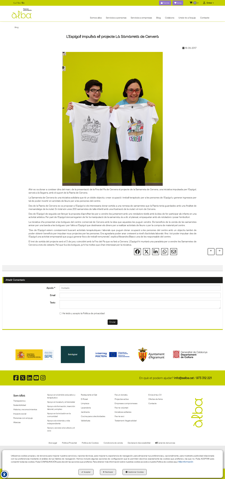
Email (52, 295)
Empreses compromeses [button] (126, 403)
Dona (177, 3)
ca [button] (14, 3)
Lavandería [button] (86, 408)
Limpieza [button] (85, 403)
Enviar (112, 322)
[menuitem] (18, 3)
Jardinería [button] (85, 412)
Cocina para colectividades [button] (93, 416)
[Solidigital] (73, 354)
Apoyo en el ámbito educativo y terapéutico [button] (61, 396)
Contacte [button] (152, 403)
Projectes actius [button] (122, 399)
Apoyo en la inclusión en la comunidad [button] (59, 414)
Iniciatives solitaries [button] (123, 412)
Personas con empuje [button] (23, 418)
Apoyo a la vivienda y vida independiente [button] (58, 422)
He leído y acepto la (82, 313)
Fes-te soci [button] (119, 416)
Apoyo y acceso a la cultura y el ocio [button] (61, 429)
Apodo (50, 288)
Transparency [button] (19, 401)
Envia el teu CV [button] (155, 395)
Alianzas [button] (17, 422)
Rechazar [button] (108, 472)
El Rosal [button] (84, 399)
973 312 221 (204, 378)
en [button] (19, 3)
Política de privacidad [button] (94, 313)
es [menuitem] (23, 3)
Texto (52, 302)
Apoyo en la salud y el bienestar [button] (61, 402)
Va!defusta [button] (85, 420)
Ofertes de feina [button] (155, 399)
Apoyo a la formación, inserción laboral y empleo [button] (61, 407)
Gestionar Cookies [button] (135, 472)
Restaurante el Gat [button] (89, 395)
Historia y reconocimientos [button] (25, 409)
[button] (194, 3)
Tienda (165, 3)
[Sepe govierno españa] (34, 354)
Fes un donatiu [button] (121, 395)
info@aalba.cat (184, 378)
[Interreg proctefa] (112, 354)
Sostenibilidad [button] (19, 405)
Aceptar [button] (86, 472)
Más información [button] (185, 462)
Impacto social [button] (19, 414)
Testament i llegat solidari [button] (126, 420)
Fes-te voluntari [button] (121, 408)
